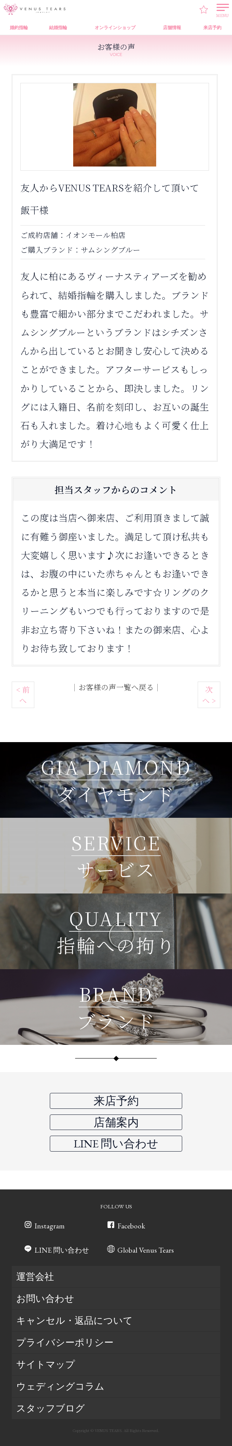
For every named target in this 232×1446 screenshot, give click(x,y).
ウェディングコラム (60, 1387)
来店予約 (116, 1100)
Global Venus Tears (147, 1250)
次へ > (209, 695)
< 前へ (23, 695)
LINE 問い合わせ (62, 1250)
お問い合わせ (45, 1299)
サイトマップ (45, 1365)
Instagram (49, 1226)
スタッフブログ (50, 1408)
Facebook (133, 1226)
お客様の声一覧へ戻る (116, 687)
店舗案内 (116, 1122)
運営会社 (35, 1277)
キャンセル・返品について (74, 1321)
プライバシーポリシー (65, 1343)
